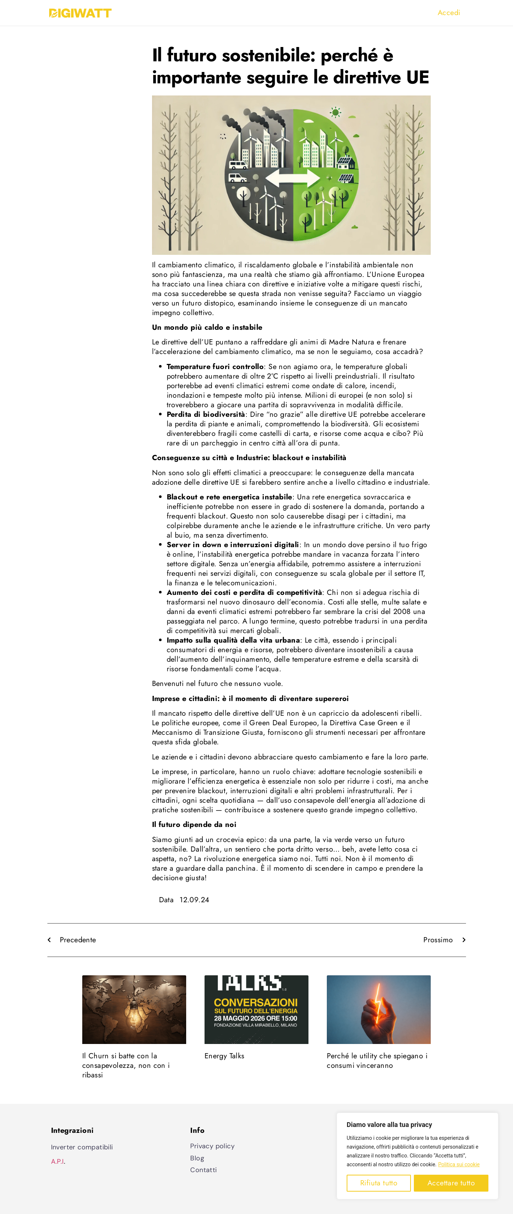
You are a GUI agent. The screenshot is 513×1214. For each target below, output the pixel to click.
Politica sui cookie (459, 1164)
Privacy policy (212, 1146)
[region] (417, 1156)
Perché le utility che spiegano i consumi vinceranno (377, 1061)
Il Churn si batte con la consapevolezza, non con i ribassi (126, 1065)
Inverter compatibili (82, 1147)
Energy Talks (225, 1056)
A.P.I (57, 1161)
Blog (197, 1158)
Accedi (449, 12)
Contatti (203, 1170)
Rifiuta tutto (378, 1183)
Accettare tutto (451, 1183)
